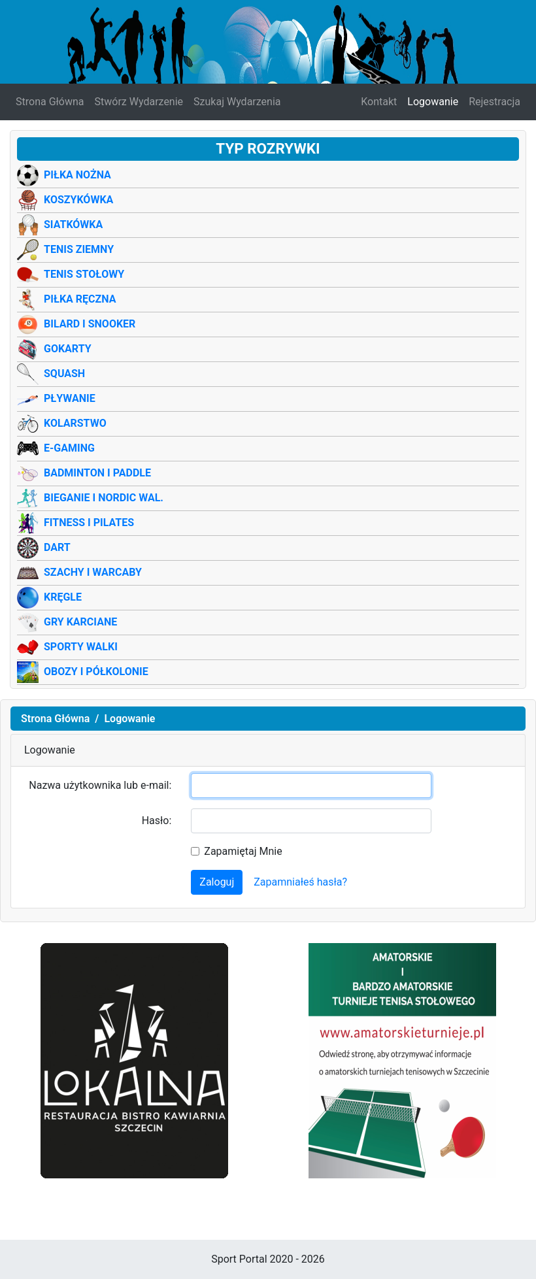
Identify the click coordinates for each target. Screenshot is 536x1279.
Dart (57, 547)
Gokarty (68, 348)
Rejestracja (494, 101)
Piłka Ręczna (80, 299)
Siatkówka (73, 224)
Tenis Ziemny (79, 249)
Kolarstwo (75, 423)
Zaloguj (216, 882)
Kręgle (63, 597)
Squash (64, 373)
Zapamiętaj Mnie (243, 851)
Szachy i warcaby (93, 572)
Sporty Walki (81, 646)
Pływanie (69, 398)
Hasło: (157, 820)
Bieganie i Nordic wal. (103, 497)
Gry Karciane (80, 622)
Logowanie (432, 101)
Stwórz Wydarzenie (139, 101)
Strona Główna (50, 101)
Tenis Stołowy (84, 274)
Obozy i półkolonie (96, 671)
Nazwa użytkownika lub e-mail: (100, 785)
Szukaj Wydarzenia (236, 101)
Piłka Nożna (77, 175)
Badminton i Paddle (97, 473)
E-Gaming (69, 448)
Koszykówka (78, 199)
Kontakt (379, 101)
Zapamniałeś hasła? (300, 882)
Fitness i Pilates (89, 522)
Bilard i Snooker (89, 324)
